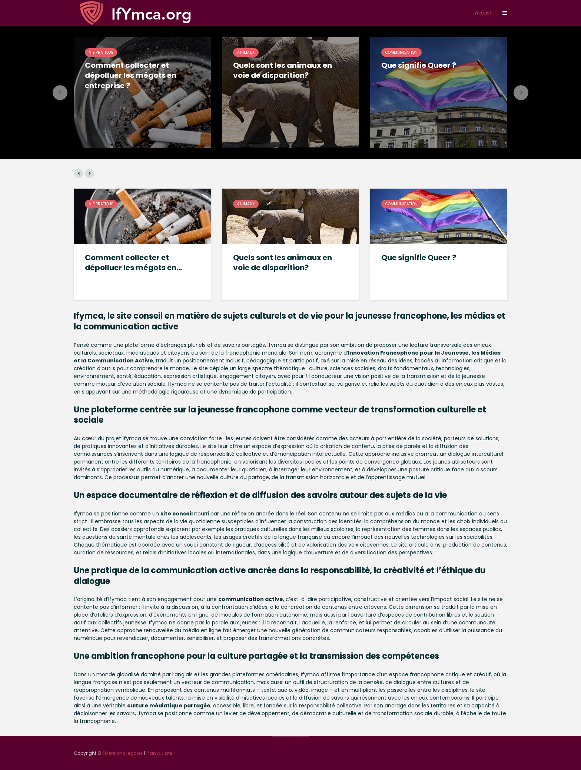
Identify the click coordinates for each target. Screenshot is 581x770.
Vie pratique (101, 52)
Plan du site (159, 753)
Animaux (246, 52)
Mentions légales (124, 753)
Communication (401, 52)
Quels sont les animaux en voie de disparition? (282, 70)
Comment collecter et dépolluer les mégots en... (133, 263)
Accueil (483, 13)
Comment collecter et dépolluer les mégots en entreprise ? (130, 75)
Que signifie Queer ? (418, 65)
